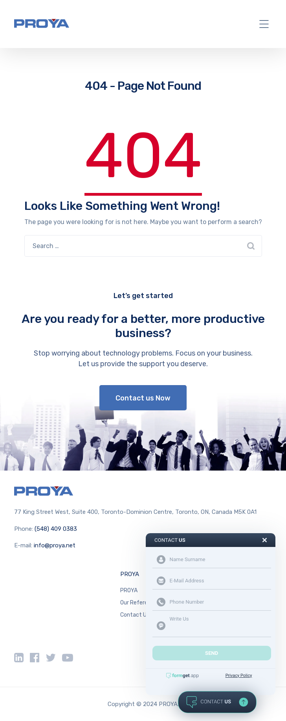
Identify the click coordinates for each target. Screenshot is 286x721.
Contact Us (134, 615)
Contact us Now (143, 398)
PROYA (129, 574)
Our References (140, 602)
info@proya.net (54, 545)
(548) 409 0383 (56, 528)
